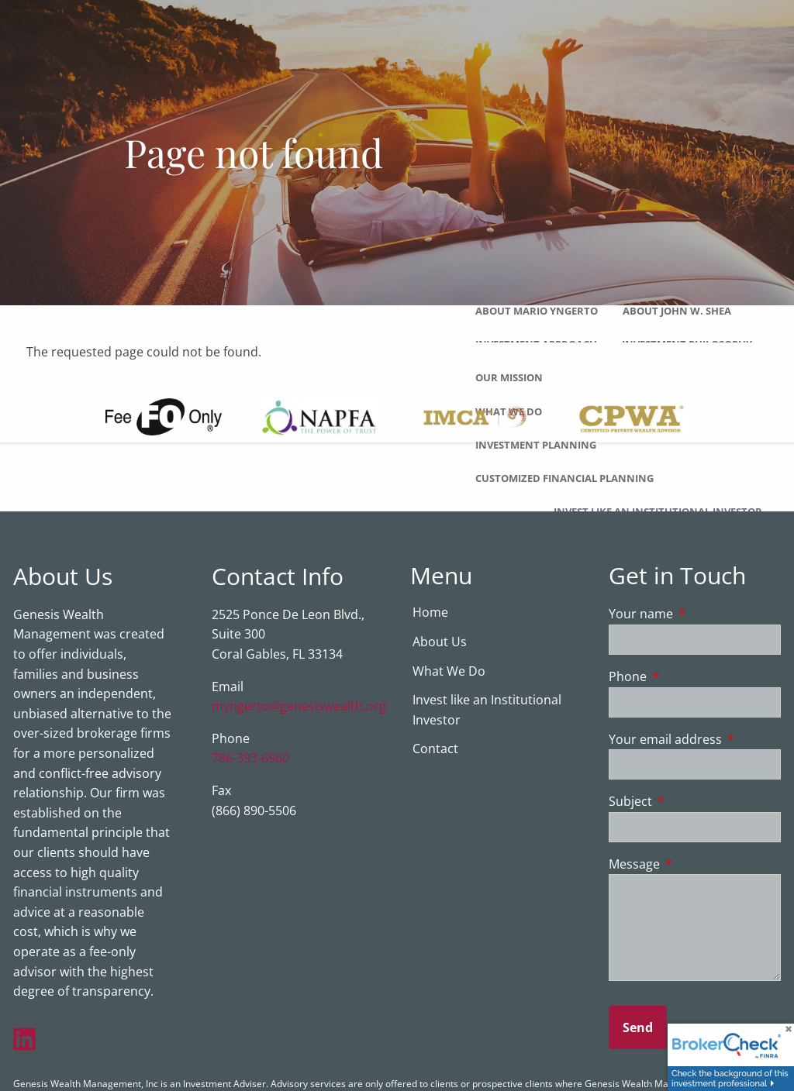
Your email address (695, 740)
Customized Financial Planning (564, 478)
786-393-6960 (250, 758)
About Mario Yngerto (536, 311)
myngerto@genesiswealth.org (299, 706)
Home (430, 612)
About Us (440, 642)
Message (695, 864)
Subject (693, 802)
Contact (435, 749)
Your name (695, 614)
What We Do (449, 671)
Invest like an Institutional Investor (658, 511)
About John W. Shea (677, 311)
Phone (690, 677)
